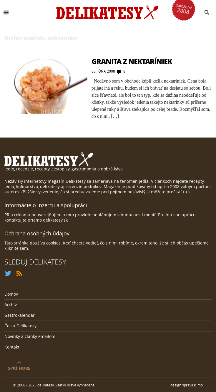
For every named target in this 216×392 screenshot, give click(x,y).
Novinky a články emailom (29, 336)
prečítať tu (177, 192)
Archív (10, 304)
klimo (198, 385)
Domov (11, 294)
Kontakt (11, 347)
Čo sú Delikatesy (20, 326)
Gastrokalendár (19, 315)
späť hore (19, 368)
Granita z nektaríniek (132, 61)
